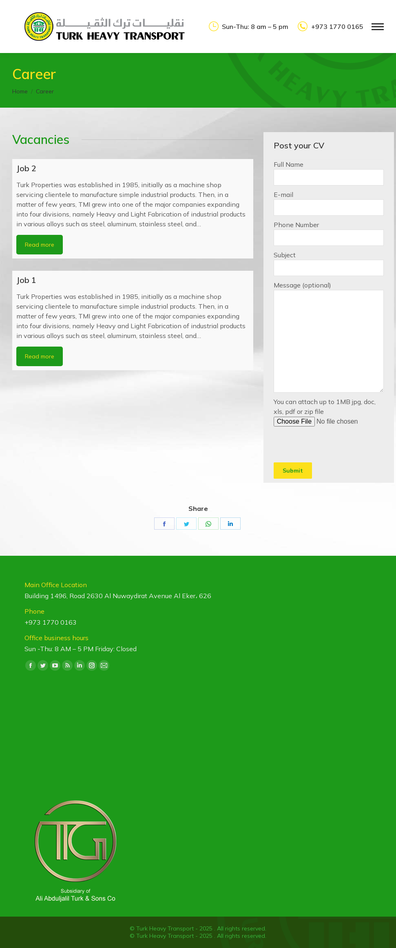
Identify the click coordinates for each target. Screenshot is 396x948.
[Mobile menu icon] (378, 26)
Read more (39, 244)
